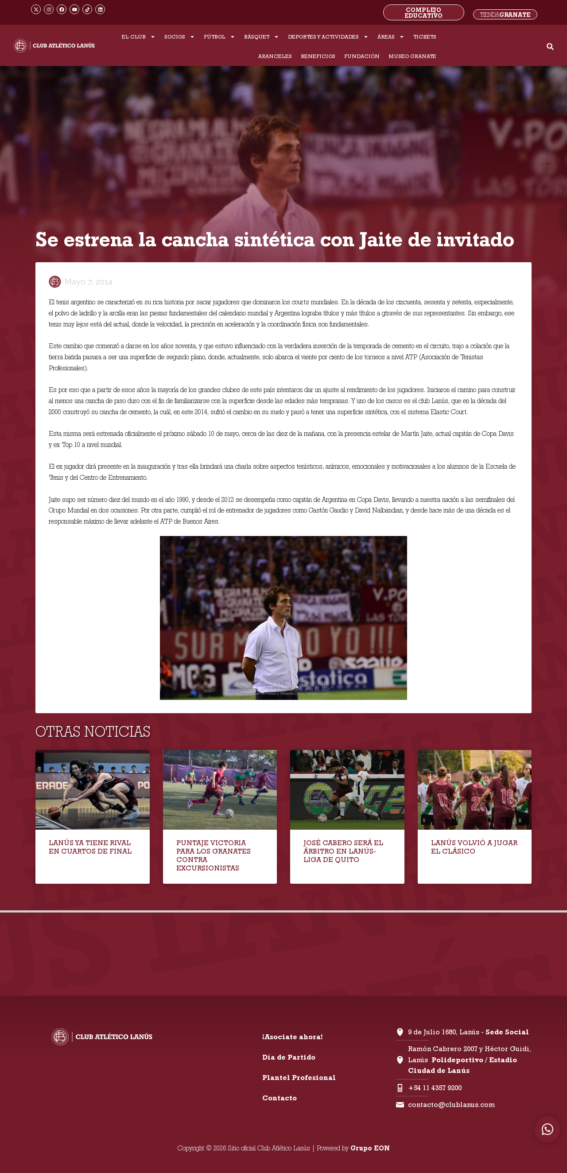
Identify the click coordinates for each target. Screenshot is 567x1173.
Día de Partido (288, 1057)
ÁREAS (390, 37)
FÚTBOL (219, 37)
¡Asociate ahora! (292, 1037)
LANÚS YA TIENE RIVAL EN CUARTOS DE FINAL (90, 847)
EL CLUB (138, 37)
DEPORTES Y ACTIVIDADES (328, 37)
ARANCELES (275, 56)
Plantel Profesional (299, 1077)
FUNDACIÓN (362, 56)
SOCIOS (179, 37)
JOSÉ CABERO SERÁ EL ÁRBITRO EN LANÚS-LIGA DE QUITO (343, 851)
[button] (550, 46)
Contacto (279, 1098)
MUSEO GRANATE (412, 56)
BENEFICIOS (318, 56)
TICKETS (424, 36)
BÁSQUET (261, 37)
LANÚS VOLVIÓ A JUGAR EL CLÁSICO (474, 847)
